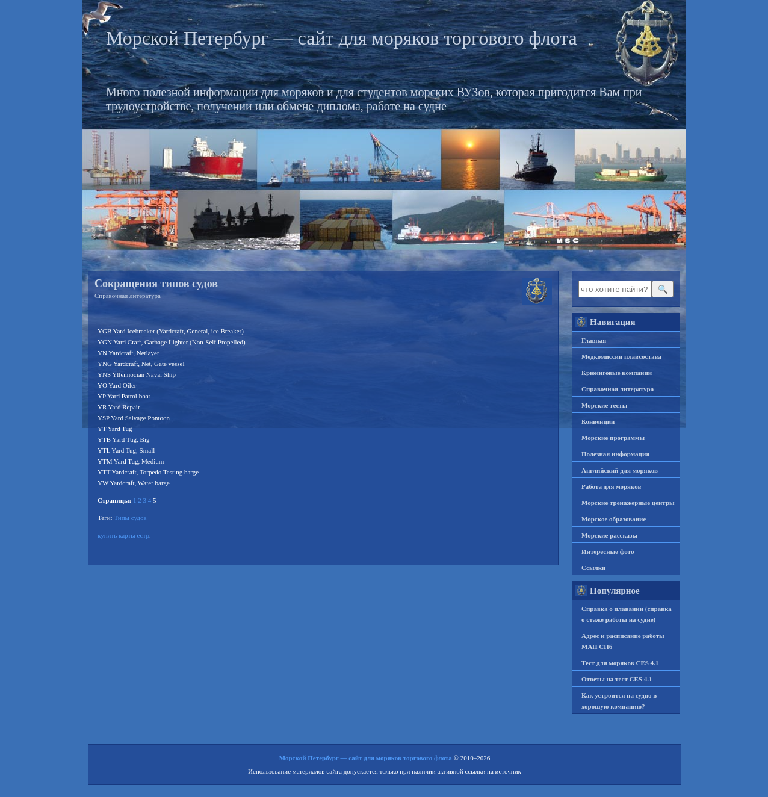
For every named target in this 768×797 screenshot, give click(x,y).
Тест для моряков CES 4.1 (619, 662)
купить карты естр (123, 535)
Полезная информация (615, 453)
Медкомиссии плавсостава (621, 356)
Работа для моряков (611, 486)
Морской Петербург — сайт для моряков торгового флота (341, 38)
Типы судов (130, 517)
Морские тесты (604, 405)
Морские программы (613, 437)
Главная (593, 340)
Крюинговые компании (616, 372)
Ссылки (593, 567)
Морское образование (613, 519)
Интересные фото (607, 551)
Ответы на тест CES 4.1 (616, 679)
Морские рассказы (609, 535)
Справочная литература (127, 295)
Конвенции (598, 421)
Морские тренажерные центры (628, 502)
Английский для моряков (619, 470)
